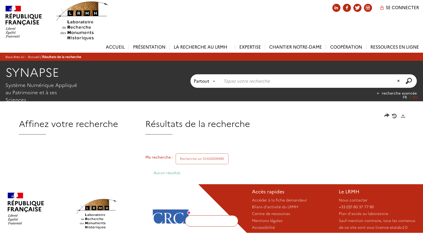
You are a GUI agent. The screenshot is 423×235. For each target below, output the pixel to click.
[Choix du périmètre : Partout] (205, 81)
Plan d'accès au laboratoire (363, 213)
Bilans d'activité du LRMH (275, 206)
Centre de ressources (271, 213)
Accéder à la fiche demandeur (279, 200)
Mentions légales (267, 220)
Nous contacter (353, 200)
